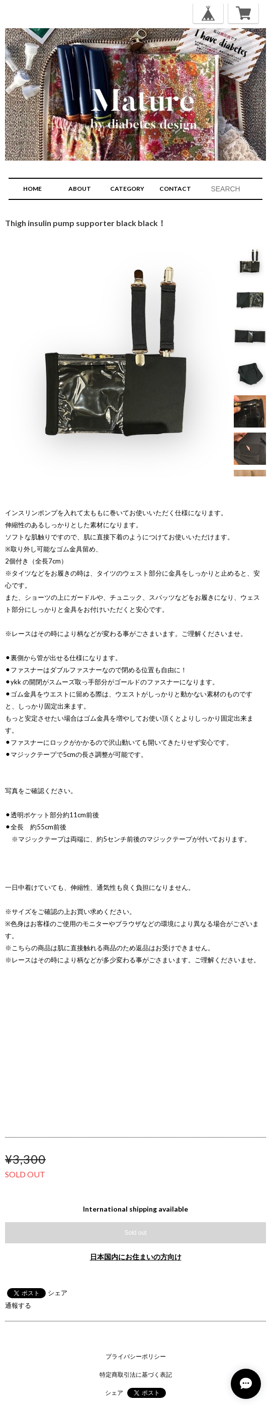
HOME (32, 188)
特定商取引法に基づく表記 (136, 1374)
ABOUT (79, 188)
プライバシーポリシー (136, 1356)
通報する (18, 1305)
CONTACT (175, 188)
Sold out (135, 1232)
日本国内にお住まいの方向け (136, 1256)
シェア (57, 1293)
